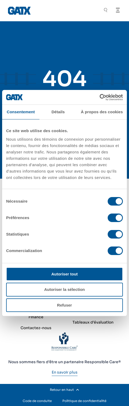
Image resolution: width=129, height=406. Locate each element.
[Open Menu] (118, 10)
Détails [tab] (58, 112)
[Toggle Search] (105, 10)
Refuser (64, 305)
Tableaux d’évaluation (93, 322)
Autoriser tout (64, 274)
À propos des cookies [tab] (102, 112)
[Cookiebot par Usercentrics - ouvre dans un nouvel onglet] (99, 97)
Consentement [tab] (21, 112)
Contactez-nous (36, 327)
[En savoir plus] (65, 372)
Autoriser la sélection (64, 289)
